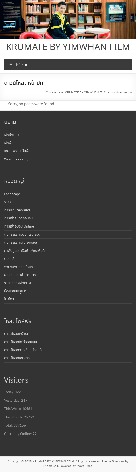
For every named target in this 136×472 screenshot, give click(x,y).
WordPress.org (15, 159)
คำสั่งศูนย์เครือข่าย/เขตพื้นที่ (24, 250)
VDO (7, 202)
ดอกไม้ (9, 258)
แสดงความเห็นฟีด (17, 151)
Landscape (12, 194)
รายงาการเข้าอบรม (18, 283)
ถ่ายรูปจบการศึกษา (18, 267)
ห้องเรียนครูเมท (15, 291)
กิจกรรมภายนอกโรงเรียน (22, 234)
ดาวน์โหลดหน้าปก (16, 333)
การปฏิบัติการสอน (17, 210)
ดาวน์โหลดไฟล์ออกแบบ (20, 342)
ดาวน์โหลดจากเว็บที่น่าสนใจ (23, 350)
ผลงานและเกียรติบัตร (20, 275)
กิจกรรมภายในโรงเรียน (20, 242)
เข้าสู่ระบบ (11, 135)
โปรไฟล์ (9, 299)
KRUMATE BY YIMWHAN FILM (68, 47)
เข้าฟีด (9, 143)
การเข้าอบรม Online (19, 226)
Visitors (16, 380)
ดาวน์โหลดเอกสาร (17, 358)
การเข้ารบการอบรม (18, 218)
